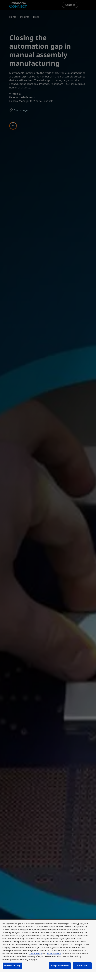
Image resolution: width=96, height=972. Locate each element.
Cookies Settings (12, 965)
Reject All (82, 965)
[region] (48, 945)
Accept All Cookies (60, 965)
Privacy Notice (54, 953)
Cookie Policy (35, 953)
